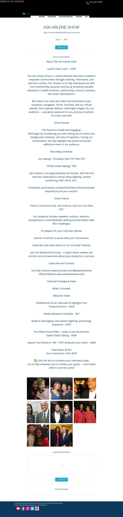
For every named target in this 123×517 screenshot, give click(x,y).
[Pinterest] (37, 508)
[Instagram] (28, 508)
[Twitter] (32, 508)
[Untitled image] (38, 388)
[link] (61, 47)
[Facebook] (23, 508)
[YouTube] (18, 508)
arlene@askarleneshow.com (28, 505)
